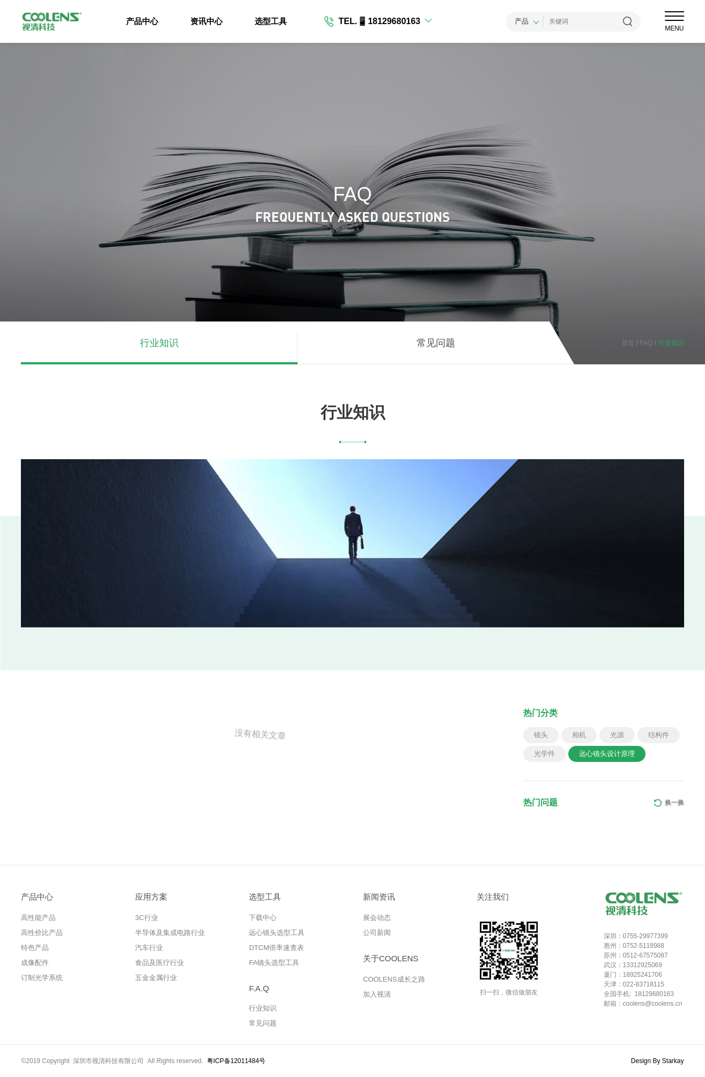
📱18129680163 (388, 21)
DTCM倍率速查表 (276, 948)
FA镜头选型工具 (274, 963)
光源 (617, 735)
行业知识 (159, 343)
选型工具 (271, 21)
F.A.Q (259, 988)
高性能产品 (38, 918)
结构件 (658, 735)
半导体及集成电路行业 (170, 933)
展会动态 (377, 918)
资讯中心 (206, 21)
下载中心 (263, 918)
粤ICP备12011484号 (236, 1061)
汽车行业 (149, 948)
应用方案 (151, 896)
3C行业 (146, 918)
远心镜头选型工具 (277, 933)
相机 (579, 735)
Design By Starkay (657, 1061)
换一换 (674, 802)
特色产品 (35, 948)
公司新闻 (377, 933)
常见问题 (436, 343)
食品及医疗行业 (159, 963)
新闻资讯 (379, 896)
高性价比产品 (42, 933)
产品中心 (142, 21)
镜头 (541, 735)
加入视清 (377, 994)
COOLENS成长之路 (394, 979)
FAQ (643, 343)
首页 (627, 343)
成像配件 (35, 963)
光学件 (544, 754)
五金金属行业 (156, 978)
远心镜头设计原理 (607, 754)
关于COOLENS (390, 958)
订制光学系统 (42, 978)
